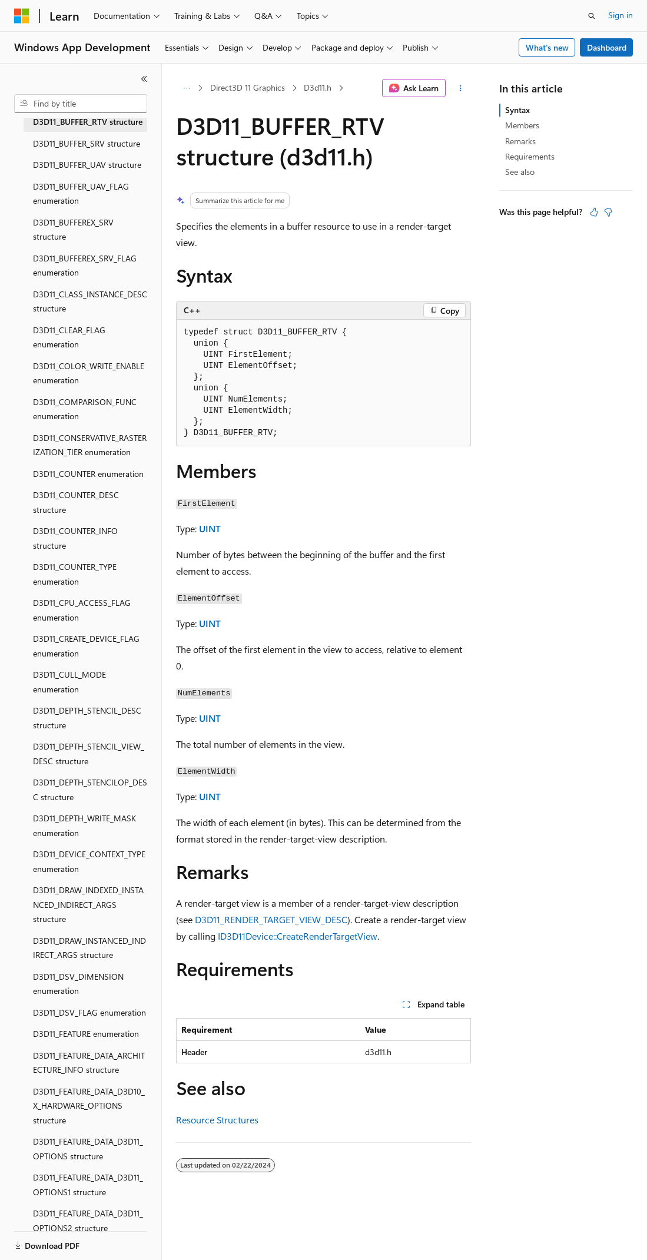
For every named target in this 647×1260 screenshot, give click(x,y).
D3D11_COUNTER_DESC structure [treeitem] (76, 502)
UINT (210, 528)
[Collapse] (144, 78)
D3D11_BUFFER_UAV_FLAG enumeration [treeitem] (81, 194)
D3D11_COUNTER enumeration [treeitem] (88, 473)
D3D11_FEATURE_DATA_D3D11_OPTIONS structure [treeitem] (88, 1149)
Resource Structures (217, 1119)
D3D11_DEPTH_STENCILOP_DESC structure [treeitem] (90, 790)
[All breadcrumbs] (186, 88)
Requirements (530, 156)
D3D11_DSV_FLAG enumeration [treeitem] (89, 1012)
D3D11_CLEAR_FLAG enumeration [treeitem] (69, 337)
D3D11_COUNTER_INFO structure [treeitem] (75, 538)
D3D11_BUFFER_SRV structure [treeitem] (86, 143)
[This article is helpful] (594, 212)
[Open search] (591, 15)
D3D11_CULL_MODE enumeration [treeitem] (69, 682)
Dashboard (606, 47)
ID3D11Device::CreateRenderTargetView (297, 936)
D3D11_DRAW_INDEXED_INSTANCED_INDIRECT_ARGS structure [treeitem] (88, 904)
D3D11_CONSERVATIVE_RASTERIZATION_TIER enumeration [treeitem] (90, 445)
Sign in (620, 15)
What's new (547, 47)
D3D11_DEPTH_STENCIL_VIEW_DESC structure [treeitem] (88, 754)
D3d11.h (317, 87)
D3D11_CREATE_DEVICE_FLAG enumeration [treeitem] (86, 646)
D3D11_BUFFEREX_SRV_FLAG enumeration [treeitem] (85, 265)
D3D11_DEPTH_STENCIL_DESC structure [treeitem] (87, 718)
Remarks (520, 141)
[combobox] (80, 103)
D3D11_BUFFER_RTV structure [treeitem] (87, 121)
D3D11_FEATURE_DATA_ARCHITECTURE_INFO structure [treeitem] (89, 1063)
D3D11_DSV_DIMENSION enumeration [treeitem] (78, 984)
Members (522, 125)
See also (520, 171)
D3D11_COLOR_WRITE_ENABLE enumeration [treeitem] (88, 373)
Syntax (517, 109)
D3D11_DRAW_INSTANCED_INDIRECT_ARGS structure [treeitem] (89, 948)
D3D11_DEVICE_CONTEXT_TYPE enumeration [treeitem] (89, 861)
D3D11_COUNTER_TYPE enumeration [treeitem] (75, 574)
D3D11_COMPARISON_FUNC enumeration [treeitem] (85, 409)
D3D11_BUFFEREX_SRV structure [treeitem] (73, 230)
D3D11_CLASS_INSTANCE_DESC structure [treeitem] (90, 301)
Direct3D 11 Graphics (247, 87)
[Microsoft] (21, 16)
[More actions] (460, 88)
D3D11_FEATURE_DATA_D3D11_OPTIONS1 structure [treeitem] (88, 1185)
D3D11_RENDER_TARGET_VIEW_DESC (271, 919)
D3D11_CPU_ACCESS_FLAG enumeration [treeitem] (82, 610)
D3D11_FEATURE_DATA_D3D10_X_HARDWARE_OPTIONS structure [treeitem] (89, 1106)
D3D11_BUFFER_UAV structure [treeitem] (87, 164)
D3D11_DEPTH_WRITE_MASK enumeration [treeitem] (84, 825)
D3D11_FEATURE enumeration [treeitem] (86, 1033)
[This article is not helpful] (608, 212)
